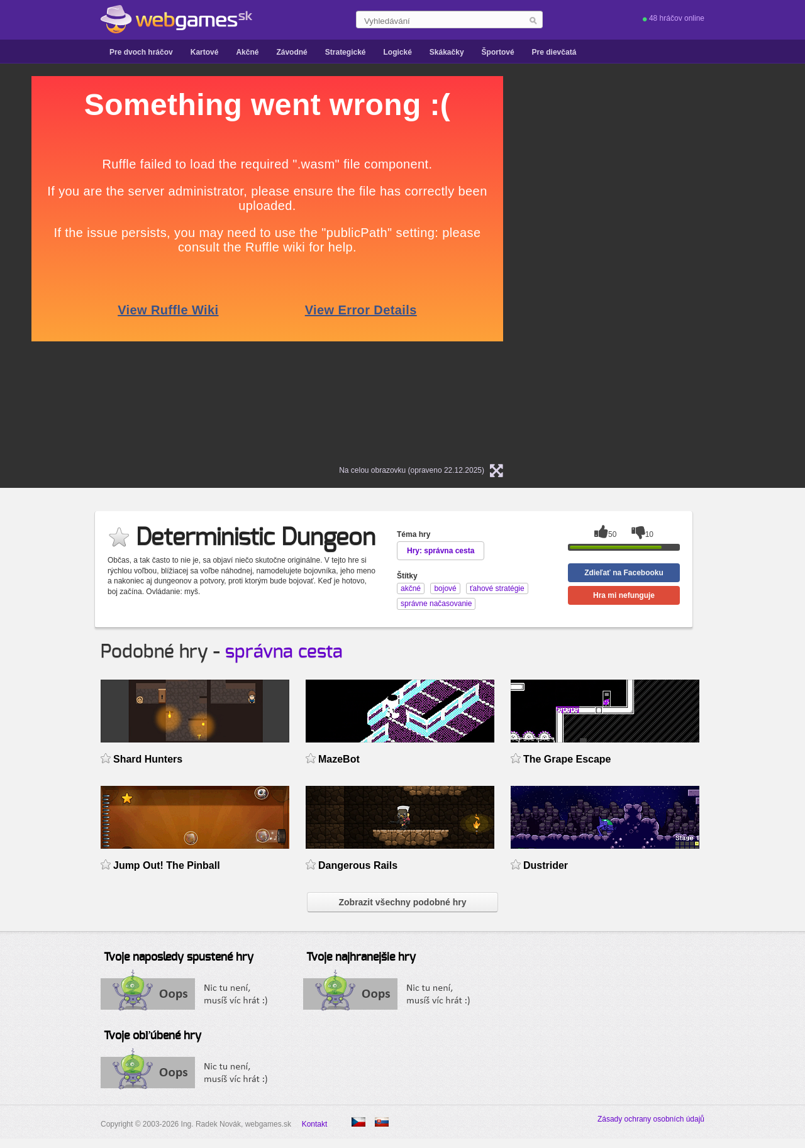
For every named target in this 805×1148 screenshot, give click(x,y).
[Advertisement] (679, 264)
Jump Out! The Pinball (166, 865)
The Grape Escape (567, 759)
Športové (498, 52)
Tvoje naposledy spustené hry (178, 957)
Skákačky (447, 52)
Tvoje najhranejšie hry (361, 957)
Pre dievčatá (554, 52)
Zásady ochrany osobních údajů (650, 1119)
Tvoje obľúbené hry (152, 1036)
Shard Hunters (147, 759)
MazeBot (339, 759)
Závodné (291, 52)
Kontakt (315, 1124)
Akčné (247, 52)
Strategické (345, 52)
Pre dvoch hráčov (141, 52)
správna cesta (284, 652)
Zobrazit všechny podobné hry (402, 902)
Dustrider (545, 865)
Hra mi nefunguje (624, 595)
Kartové (205, 52)
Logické (397, 52)
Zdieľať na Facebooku (623, 572)
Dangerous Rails (357, 865)
